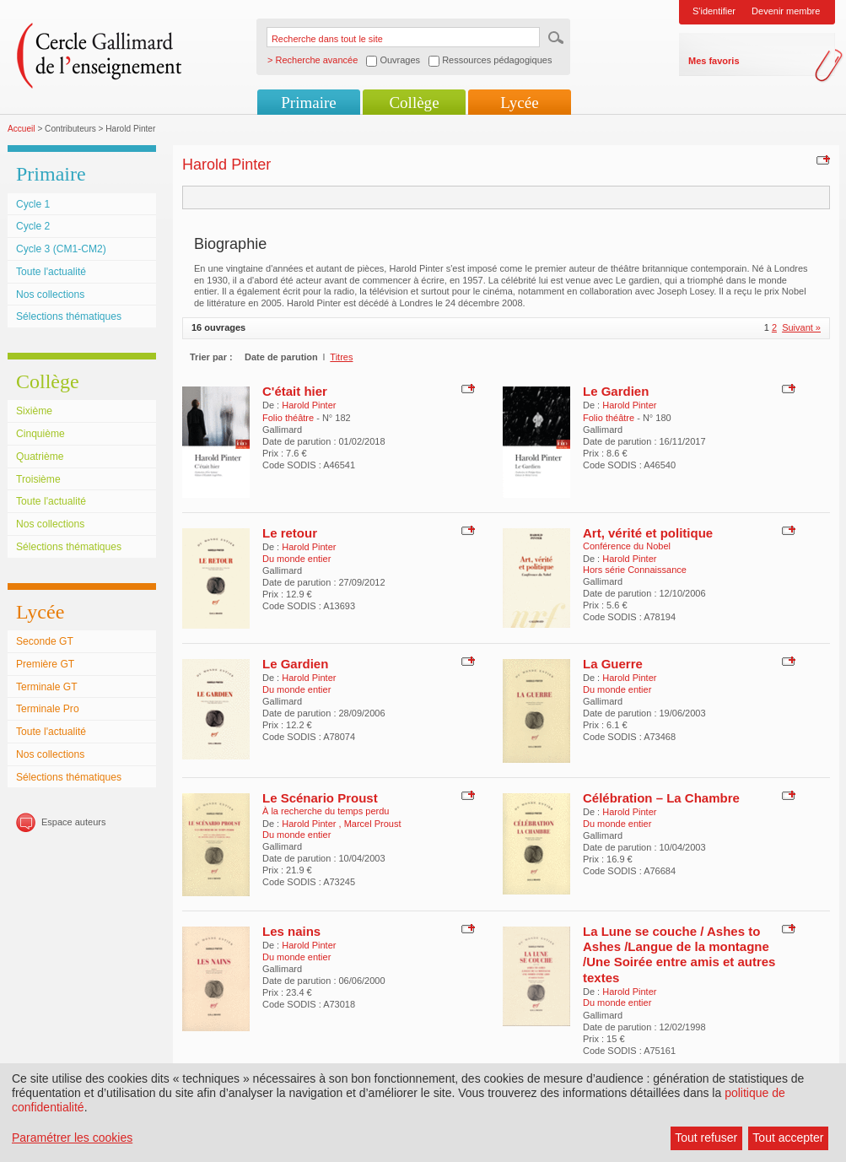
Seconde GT (44, 641)
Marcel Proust (372, 824)
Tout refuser (706, 1137)
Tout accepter (787, 1137)
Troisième (38, 479)
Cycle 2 (33, 226)
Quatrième (39, 456)
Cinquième (40, 434)
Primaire (308, 102)
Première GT (45, 664)
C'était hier (294, 391)
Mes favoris (714, 61)
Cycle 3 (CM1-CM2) (61, 249)
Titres (341, 357)
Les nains (291, 931)
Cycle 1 (33, 204)
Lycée (519, 102)
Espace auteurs (73, 822)
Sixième (34, 411)
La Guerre (613, 664)
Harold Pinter (309, 405)
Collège (414, 102)
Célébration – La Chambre (661, 798)
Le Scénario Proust (320, 798)
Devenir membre (786, 11)
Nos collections (50, 294)
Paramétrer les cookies (72, 1137)
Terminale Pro (47, 709)
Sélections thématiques (68, 316)
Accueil (21, 128)
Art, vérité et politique (648, 533)
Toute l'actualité (51, 272)
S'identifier (714, 11)
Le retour (289, 533)
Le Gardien (616, 391)
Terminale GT (47, 687)
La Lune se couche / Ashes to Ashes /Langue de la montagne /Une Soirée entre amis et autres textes (679, 954)
